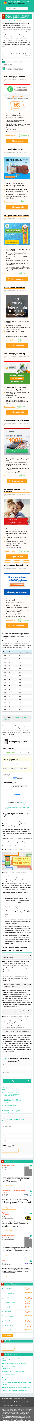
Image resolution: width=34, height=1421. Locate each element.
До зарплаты (9, 1325)
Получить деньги (17, 279)
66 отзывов (26, 135)
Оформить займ (18, 141)
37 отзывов (26, 340)
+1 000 (21, 768)
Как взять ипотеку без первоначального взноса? (11, 1106)
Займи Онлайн (9, 1316)
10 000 (8, 768)
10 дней (15, 786)
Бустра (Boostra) (10, 1307)
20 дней (20, 786)
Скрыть (23, 802)
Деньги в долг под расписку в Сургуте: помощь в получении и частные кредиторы (13, 1094)
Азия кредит (8, 1288)
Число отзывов (27, 54)
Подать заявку (18, 481)
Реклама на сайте (20, 1398)
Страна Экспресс (10, 1320)
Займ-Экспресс (9, 1293)
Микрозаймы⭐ (13, 21)
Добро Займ (8, 1311)
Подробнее (9, 1185)
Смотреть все (7, 1335)
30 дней (25, 786)
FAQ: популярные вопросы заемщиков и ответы (17, 807)
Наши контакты (7, 1401)
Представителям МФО (22, 1401)
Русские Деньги (9, 1330)
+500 (17, 768)
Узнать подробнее (9, 135)
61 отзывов (26, 620)
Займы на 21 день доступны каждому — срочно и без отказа (13, 1111)
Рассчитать (17, 794)
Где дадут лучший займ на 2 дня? (15, 804)
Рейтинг (20, 54)
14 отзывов (26, 551)
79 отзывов (26, 274)
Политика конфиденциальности (12, 1405)
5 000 (4, 768)
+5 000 (25, 768)
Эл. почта (6, 1072)
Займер (7, 1297)
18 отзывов (26, 476)
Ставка (13, 54)
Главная (4, 21)
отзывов (27, 202)
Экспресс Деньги (10, 1302)
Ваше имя (6, 1065)
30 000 (13, 768)
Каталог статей (7, 1398)
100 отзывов (26, 407)
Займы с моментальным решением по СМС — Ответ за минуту (12, 1100)
